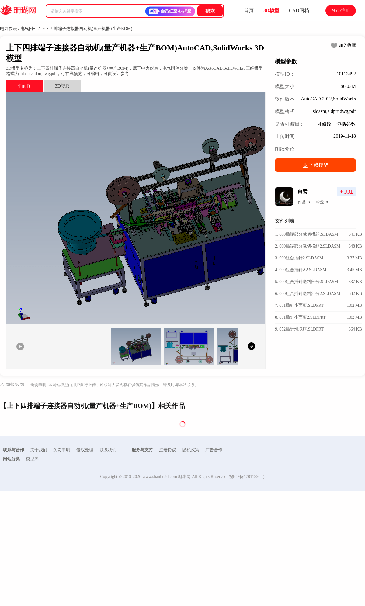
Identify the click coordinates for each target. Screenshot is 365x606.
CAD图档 (299, 10)
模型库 (32, 459)
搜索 (210, 10)
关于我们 (38, 450)
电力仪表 (8, 28)
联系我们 (107, 450)
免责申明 (61, 450)
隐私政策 (190, 450)
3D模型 (271, 10)
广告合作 (213, 450)
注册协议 (167, 450)
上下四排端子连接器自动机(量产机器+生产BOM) (86, 28)
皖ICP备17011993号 (247, 476)
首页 (249, 10)
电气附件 (28, 28)
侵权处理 (84, 450)
